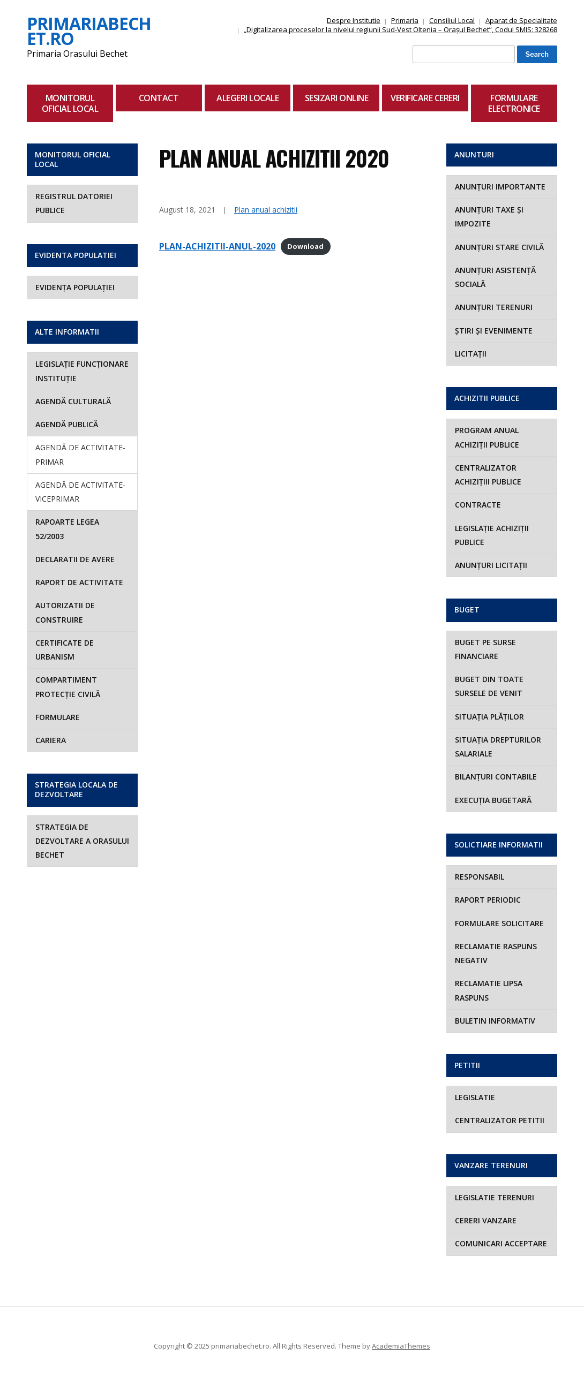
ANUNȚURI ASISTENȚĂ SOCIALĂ (495, 277)
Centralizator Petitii (499, 1120)
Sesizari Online (337, 98)
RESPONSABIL (479, 877)
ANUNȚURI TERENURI (494, 307)
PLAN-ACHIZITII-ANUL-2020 (217, 246)
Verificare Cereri (425, 98)
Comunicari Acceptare (501, 1243)
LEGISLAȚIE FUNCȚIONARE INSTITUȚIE (82, 371)
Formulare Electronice (514, 103)
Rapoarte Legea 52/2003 (67, 529)
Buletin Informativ (495, 1021)
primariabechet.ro (89, 31)
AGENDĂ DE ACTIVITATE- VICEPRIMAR (80, 492)
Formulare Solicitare (499, 923)
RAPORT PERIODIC (488, 900)
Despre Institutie (353, 20)
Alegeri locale (247, 98)
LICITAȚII (470, 354)
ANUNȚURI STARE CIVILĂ (499, 247)
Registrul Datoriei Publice (74, 203)
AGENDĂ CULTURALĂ (73, 401)
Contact (159, 98)
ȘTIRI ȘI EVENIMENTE (494, 331)
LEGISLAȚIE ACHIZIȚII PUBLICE (492, 535)
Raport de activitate (79, 582)
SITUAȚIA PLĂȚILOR (489, 717)
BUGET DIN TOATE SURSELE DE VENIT (489, 686)
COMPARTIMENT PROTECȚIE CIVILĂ (67, 687)
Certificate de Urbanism (64, 650)
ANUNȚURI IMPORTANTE (500, 186)
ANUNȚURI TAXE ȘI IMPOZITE (489, 217)
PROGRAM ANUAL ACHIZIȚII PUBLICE (487, 437)
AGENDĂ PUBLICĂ (66, 424)
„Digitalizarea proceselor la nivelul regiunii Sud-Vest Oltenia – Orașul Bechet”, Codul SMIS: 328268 (400, 29)
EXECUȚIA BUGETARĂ (493, 800)
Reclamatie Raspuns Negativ (496, 953)
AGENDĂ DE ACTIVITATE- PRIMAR (80, 454)
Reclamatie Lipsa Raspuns (488, 990)
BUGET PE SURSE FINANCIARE (485, 649)
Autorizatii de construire (65, 612)
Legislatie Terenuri (494, 1197)
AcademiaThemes (401, 1346)
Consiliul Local (452, 20)
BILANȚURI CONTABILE (496, 776)
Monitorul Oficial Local (70, 103)
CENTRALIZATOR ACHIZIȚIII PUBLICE (488, 475)
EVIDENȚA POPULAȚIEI (75, 287)
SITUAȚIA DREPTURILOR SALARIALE (498, 747)
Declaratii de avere (75, 559)
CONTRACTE (478, 504)
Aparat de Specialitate (521, 20)
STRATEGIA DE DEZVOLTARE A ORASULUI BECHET (82, 841)
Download (305, 247)
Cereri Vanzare (485, 1220)
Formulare (57, 717)
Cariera (50, 740)
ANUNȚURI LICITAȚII (491, 565)
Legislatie (475, 1097)
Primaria (404, 20)
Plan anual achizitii (265, 210)
